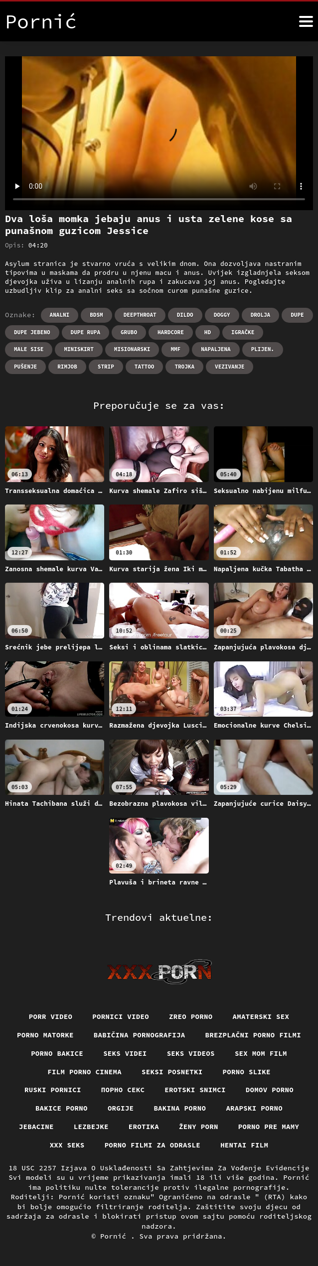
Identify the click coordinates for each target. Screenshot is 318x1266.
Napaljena (215, 349)
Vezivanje (229, 366)
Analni (60, 314)
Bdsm (96, 314)
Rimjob (67, 366)
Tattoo (145, 366)
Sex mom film (261, 1053)
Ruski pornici (52, 1089)
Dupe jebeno (32, 332)
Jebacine (36, 1126)
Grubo (129, 332)
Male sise (28, 349)
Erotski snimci (195, 1089)
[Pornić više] (306, 21)
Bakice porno (61, 1108)
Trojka (184, 366)
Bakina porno (180, 1108)
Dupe (297, 314)
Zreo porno (191, 1016)
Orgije (121, 1108)
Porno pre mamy (269, 1126)
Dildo (185, 314)
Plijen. (262, 349)
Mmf (175, 349)
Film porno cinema (84, 1071)
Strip (106, 366)
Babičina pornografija (139, 1034)
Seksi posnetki (172, 1071)
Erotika (144, 1126)
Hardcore (171, 332)
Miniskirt (78, 349)
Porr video (51, 1016)
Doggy (222, 314)
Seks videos (191, 1053)
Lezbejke (91, 1126)
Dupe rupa (85, 332)
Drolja (261, 314)
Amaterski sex (261, 1016)
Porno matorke (45, 1034)
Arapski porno (254, 1108)
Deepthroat (140, 314)
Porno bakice (57, 1053)
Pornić (115, 1236)
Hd (207, 332)
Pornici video (120, 1016)
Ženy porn (198, 1126)
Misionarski (132, 349)
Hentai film (244, 1144)
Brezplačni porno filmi (253, 1034)
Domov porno (270, 1089)
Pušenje (25, 366)
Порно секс (123, 1089)
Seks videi (125, 1053)
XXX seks (67, 1144)
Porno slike (247, 1071)
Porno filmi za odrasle (153, 1144)
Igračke (242, 332)
